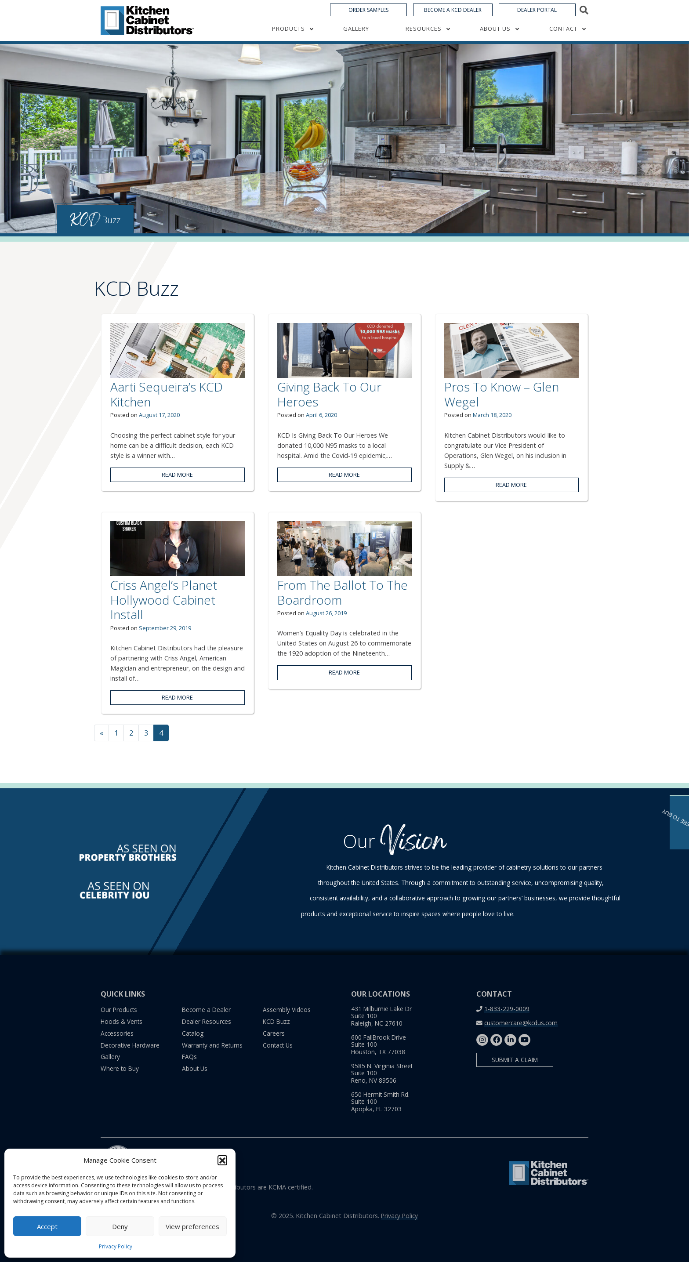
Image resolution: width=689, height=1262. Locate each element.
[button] (222, 1160)
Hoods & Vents (121, 1021)
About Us (495, 37)
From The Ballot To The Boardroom (342, 592)
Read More (177, 475)
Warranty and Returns (212, 1045)
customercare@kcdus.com (521, 1023)
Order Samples (368, 18)
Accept (47, 1226)
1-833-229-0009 (506, 1009)
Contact (563, 37)
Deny (120, 1226)
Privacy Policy (115, 1246)
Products (288, 37)
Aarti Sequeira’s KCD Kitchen (166, 394)
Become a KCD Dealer (453, 18)
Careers (274, 1033)
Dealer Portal (537, 18)
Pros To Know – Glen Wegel (501, 394)
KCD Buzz (276, 1021)
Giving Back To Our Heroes (329, 394)
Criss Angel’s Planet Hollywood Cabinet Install (163, 600)
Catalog (192, 1033)
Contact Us (278, 1045)
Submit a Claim (515, 1059)
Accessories (117, 1033)
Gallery (356, 37)
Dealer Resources (206, 1021)
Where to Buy (120, 1068)
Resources (424, 37)
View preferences (192, 1226)
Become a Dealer (206, 1009)
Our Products (119, 1009)
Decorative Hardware (130, 1045)
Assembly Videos (287, 1009)
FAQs (189, 1056)
